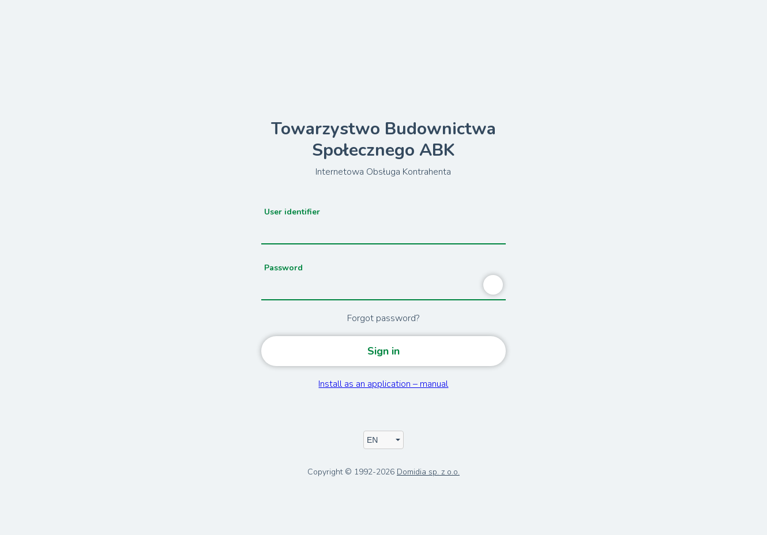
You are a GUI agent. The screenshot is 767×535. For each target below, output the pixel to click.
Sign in (383, 351)
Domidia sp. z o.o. (428, 471)
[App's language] (383, 440)
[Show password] (493, 285)
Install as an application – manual (383, 384)
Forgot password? (383, 318)
